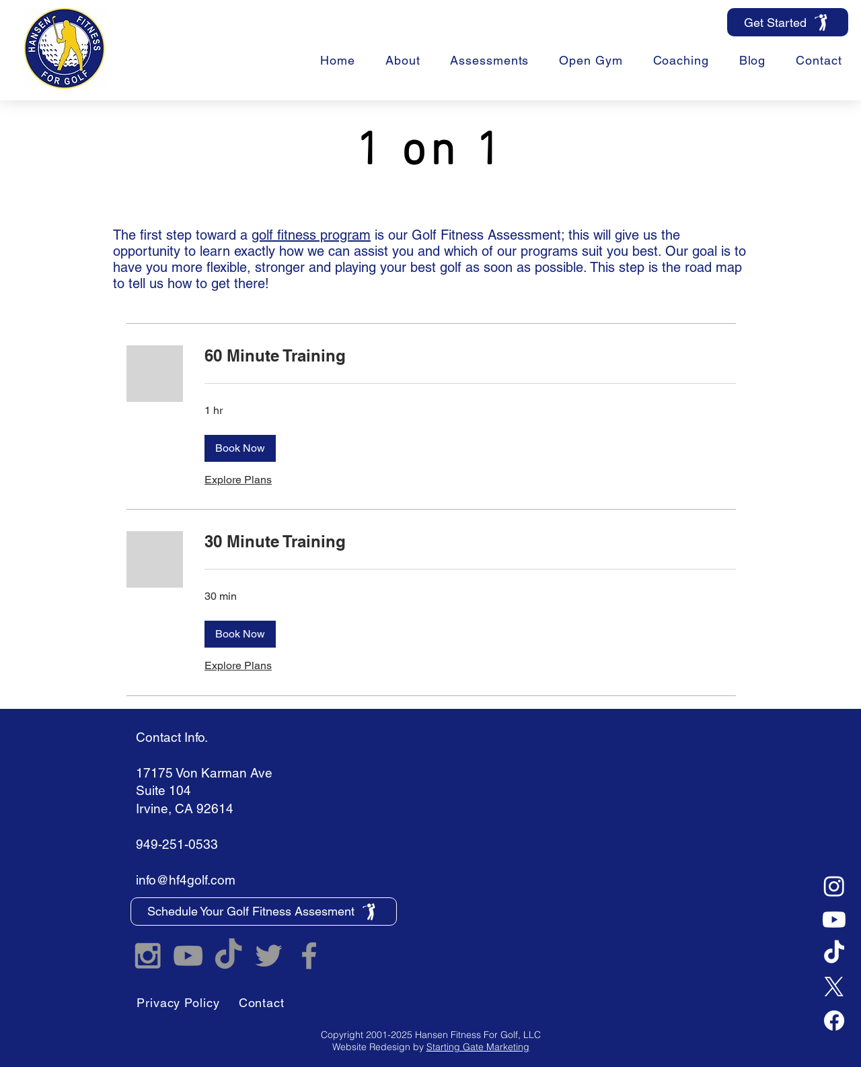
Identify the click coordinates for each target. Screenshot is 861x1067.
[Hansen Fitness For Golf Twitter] (269, 955)
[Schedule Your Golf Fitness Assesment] (263, 911)
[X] (834, 986)
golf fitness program (311, 235)
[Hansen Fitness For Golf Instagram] (147, 955)
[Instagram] (834, 885)
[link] (470, 356)
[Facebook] (834, 1020)
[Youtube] (834, 919)
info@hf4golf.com (185, 879)
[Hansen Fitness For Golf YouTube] (188, 955)
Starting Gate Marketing (477, 1047)
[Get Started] (787, 22)
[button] (680, 60)
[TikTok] (834, 953)
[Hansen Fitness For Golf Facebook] (309, 955)
